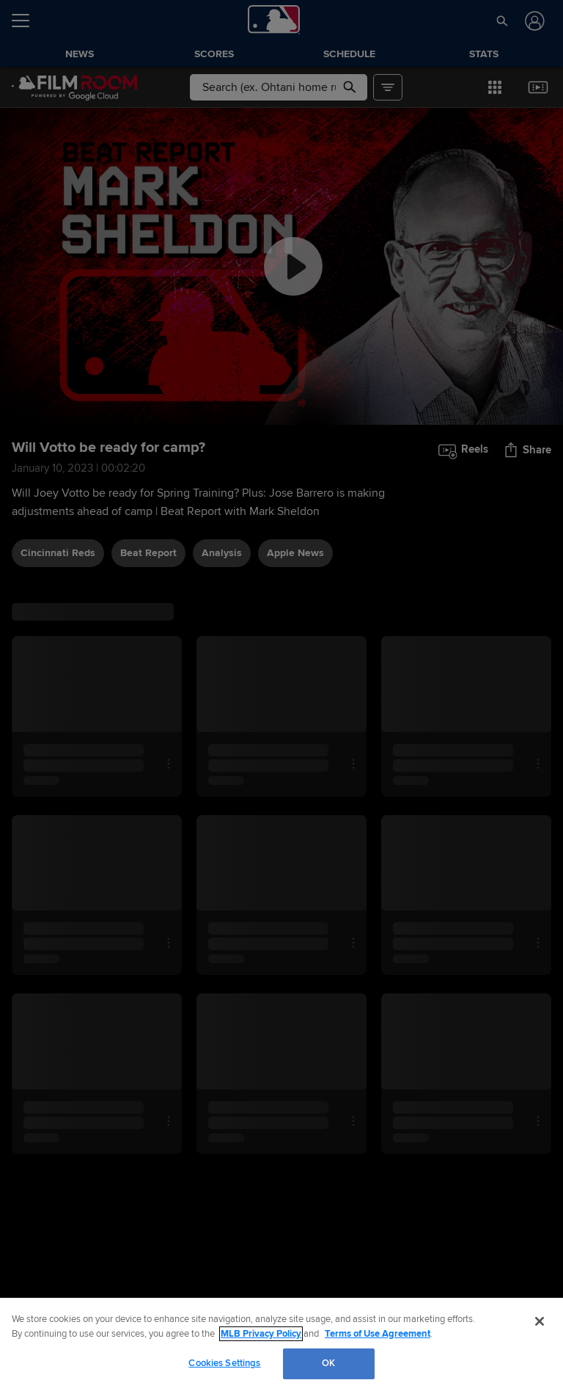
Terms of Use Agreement (377, 1334)
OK (328, 1363)
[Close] (539, 1321)
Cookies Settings (224, 1363)
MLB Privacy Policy (261, 1334)
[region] (281, 1344)
